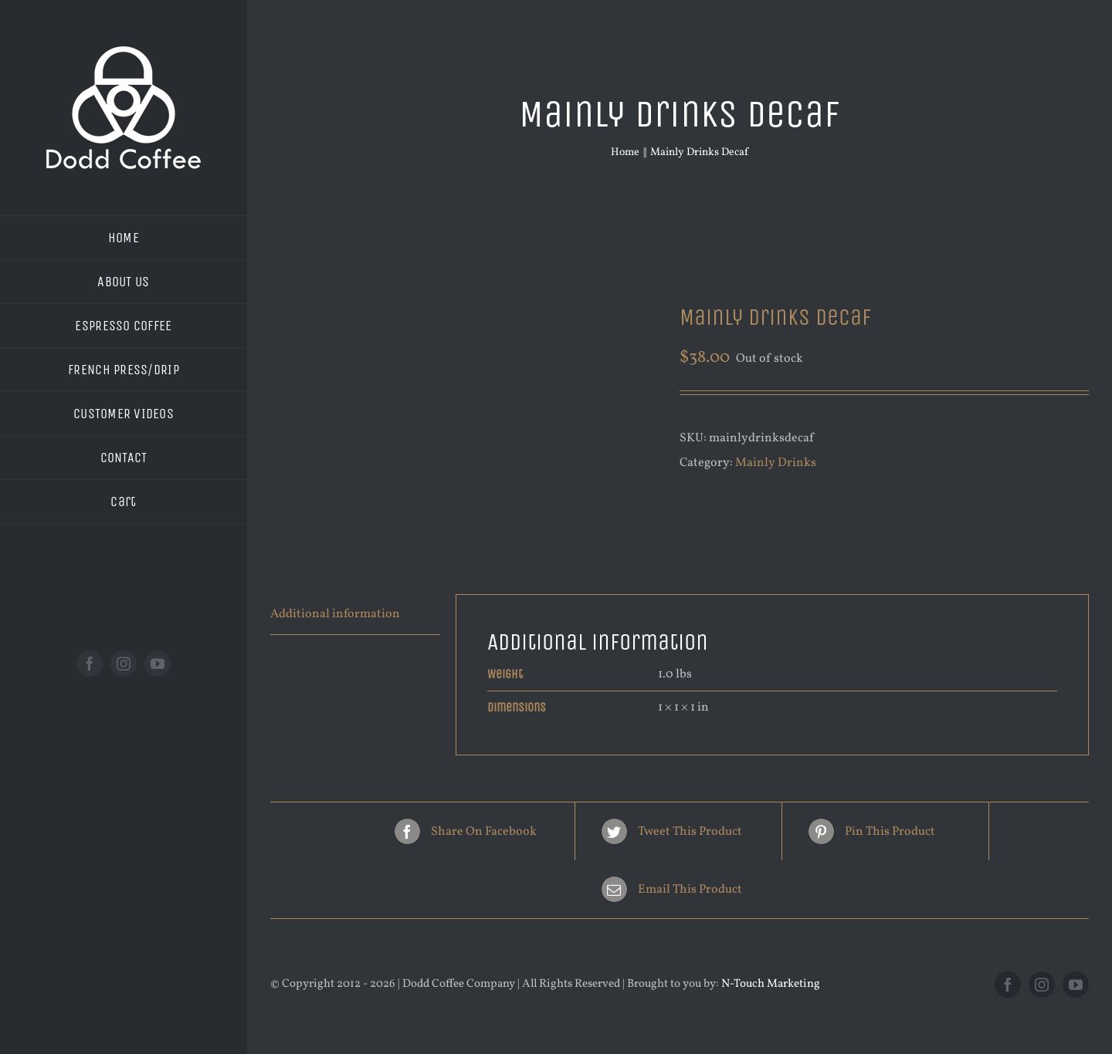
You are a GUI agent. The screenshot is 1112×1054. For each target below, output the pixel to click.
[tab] (355, 614)
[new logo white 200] (123, 52)
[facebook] (89, 663)
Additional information (335, 614)
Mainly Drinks (775, 462)
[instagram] (123, 663)
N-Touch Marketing (770, 984)
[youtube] (157, 663)
